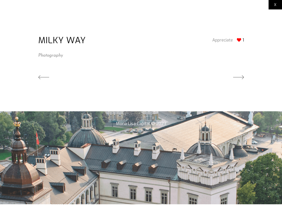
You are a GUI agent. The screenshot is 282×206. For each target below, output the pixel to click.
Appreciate (222, 40)
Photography (50, 56)
